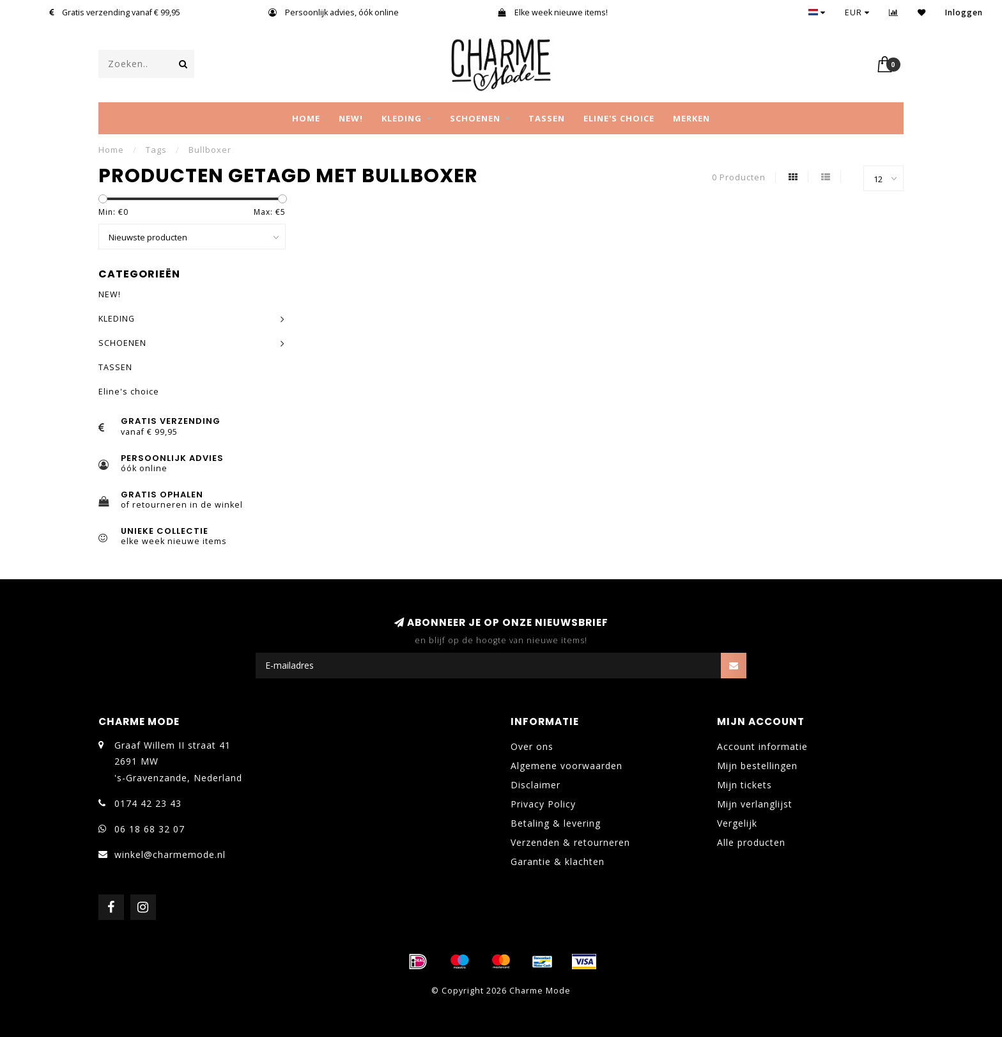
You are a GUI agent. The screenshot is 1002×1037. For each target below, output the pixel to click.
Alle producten (751, 842)
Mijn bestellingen (757, 766)
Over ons (532, 746)
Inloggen (964, 12)
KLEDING (402, 118)
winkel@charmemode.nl (170, 854)
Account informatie (762, 746)
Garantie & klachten (558, 861)
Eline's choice (618, 118)
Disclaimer (535, 785)
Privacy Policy (543, 804)
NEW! (351, 118)
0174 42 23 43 (147, 803)
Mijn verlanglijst (754, 804)
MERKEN (691, 118)
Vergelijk (737, 823)
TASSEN (546, 118)
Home (306, 118)
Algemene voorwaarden (566, 766)
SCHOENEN (475, 118)
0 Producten (739, 177)
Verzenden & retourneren (570, 842)
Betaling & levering (556, 823)
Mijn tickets (744, 785)
